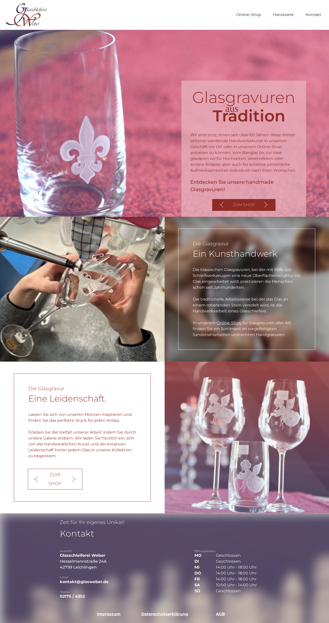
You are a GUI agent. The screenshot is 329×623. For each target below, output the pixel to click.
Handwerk (283, 14)
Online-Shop (248, 14)
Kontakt (313, 14)
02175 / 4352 (72, 596)
